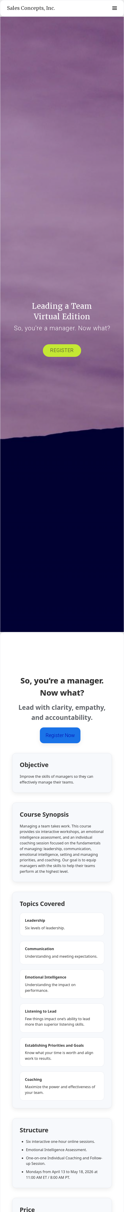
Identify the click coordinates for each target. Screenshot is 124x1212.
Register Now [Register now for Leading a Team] (60, 735)
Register (62, 350)
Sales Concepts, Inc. (31, 8)
